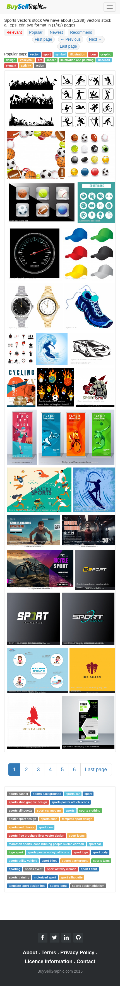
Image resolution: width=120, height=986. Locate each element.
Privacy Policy (77, 952)
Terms (49, 952)
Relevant (14, 32)
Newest (56, 32)
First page (43, 39)
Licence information (48, 961)
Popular (35, 32)
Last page (68, 46)
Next (95, 39)
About (30, 952)
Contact (86, 961)
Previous (71, 39)
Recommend (81, 32)
